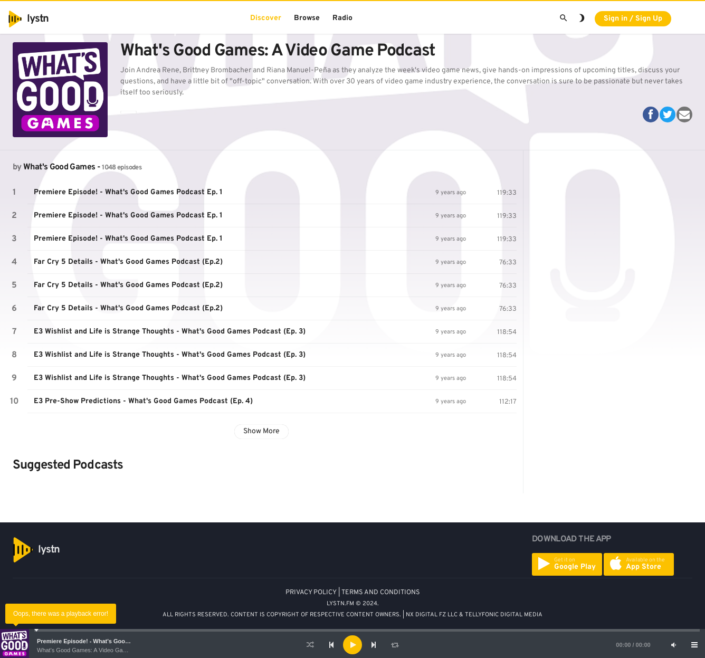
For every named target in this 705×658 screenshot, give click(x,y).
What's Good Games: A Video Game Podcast (95, 650)
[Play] (352, 644)
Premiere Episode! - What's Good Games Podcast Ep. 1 (113, 641)
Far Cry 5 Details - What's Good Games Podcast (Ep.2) (128, 262)
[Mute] (673, 644)
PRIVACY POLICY (311, 592)
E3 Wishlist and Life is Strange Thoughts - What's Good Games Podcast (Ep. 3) (170, 331)
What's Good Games (59, 167)
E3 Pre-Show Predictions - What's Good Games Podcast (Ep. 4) (143, 401)
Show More (261, 431)
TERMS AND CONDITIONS (380, 592)
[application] (352, 644)
